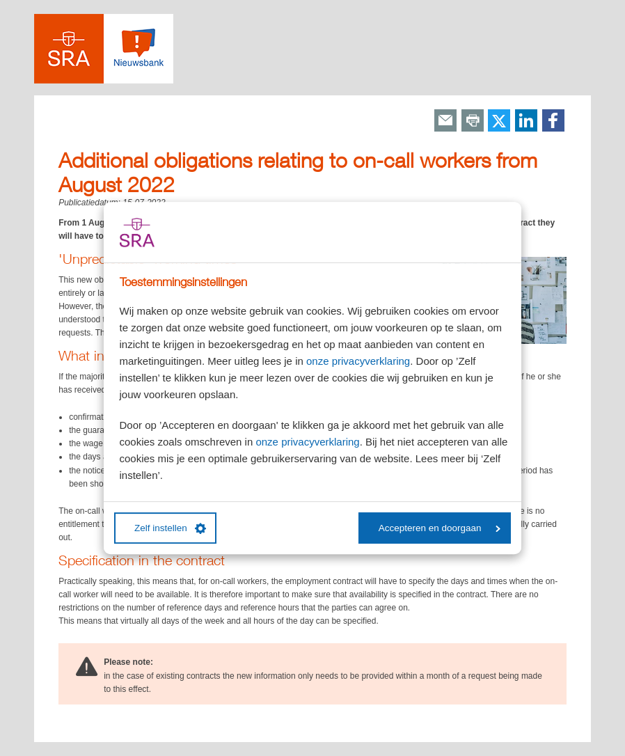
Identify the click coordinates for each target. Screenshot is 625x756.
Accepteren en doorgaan (439, 528)
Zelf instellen (170, 528)
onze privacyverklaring (358, 361)
